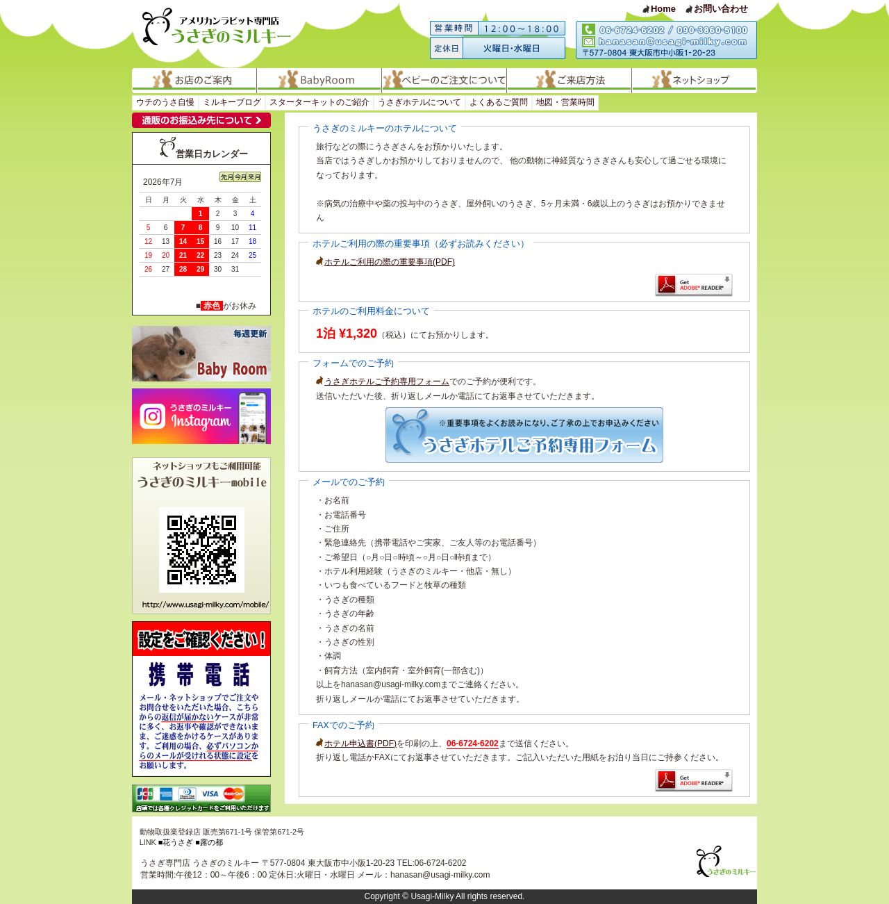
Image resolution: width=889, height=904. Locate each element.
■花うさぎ (176, 842)
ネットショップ (694, 80)
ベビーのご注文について (444, 80)
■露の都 (209, 842)
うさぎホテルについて (419, 102)
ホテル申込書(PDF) (356, 743)
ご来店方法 (569, 80)
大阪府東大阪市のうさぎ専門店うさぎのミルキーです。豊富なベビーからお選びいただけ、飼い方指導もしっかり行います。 (220, 34)
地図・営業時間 (565, 102)
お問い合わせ (721, 8)
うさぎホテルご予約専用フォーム (382, 381)
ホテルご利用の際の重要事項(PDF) (385, 262)
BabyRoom (319, 80)
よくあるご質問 (499, 102)
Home (663, 8)
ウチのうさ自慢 (165, 102)
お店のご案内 (194, 80)
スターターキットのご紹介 (319, 102)
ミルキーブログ (232, 102)
